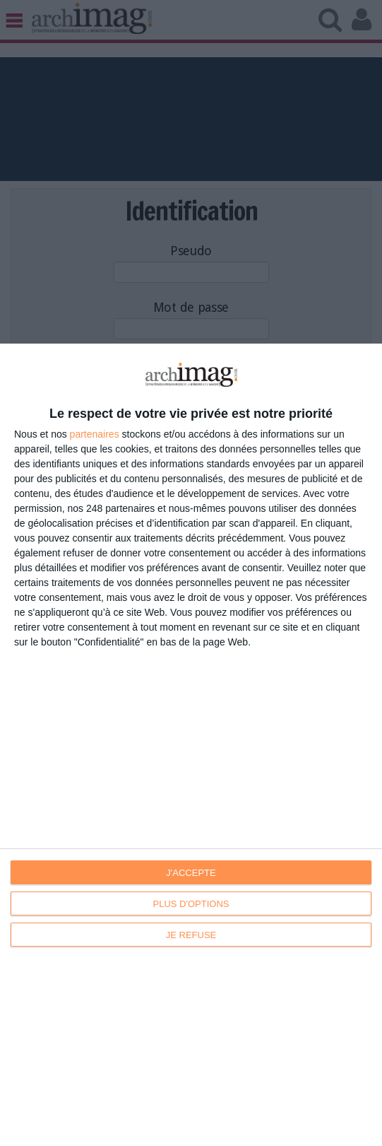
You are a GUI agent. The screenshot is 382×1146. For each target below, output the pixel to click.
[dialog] (191, 745)
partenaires (94, 434)
